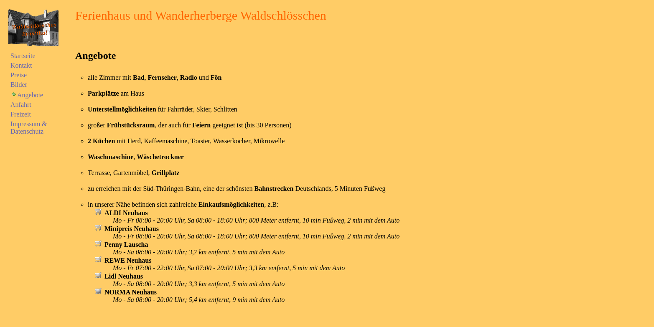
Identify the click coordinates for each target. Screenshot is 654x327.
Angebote (30, 95)
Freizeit (20, 114)
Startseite (23, 55)
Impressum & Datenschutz (28, 127)
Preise (18, 75)
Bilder (18, 84)
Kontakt (21, 65)
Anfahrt (20, 104)
